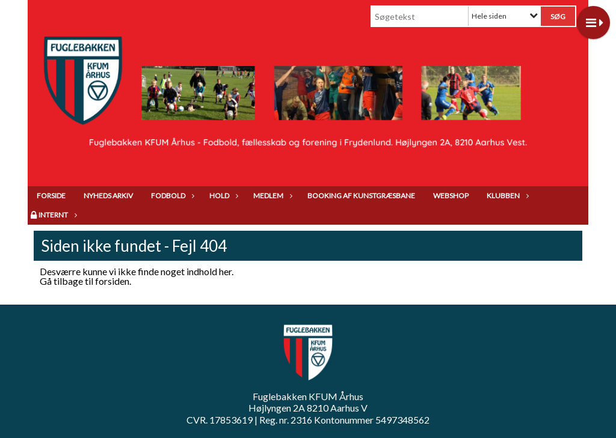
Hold (222, 195)
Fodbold (171, 195)
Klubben (506, 195)
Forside (51, 195)
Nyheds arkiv (108, 195)
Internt (56, 214)
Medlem (271, 195)
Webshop (451, 195)
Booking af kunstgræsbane (361, 195)
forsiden (112, 281)
